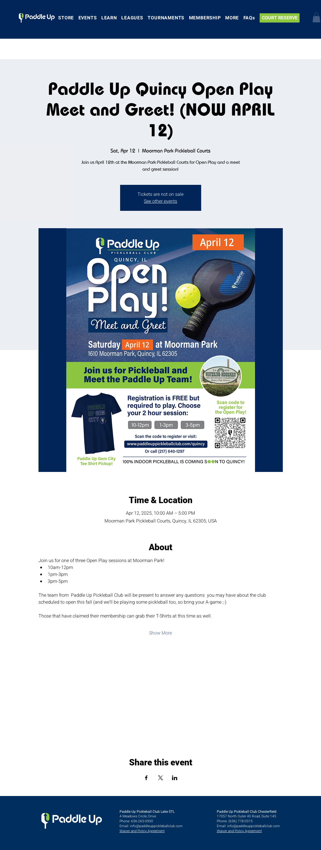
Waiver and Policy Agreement (142, 831)
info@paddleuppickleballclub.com (156, 826)
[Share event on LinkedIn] (174, 777)
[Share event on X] (160, 777)
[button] (316, 17)
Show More (160, 633)
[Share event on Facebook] (146, 777)
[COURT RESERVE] (280, 18)
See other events (160, 201)
